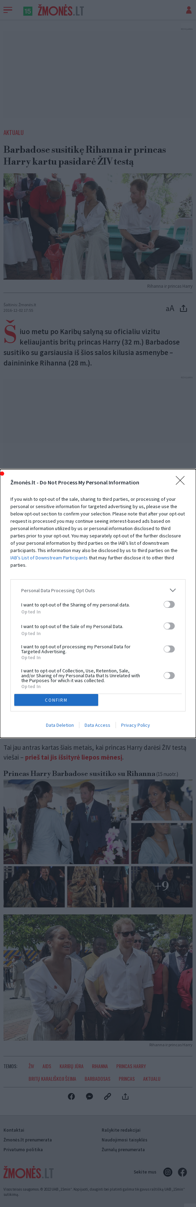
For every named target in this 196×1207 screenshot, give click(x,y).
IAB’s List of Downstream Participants (49, 558)
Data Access (97, 725)
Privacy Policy (135, 725)
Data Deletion (60, 725)
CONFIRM (56, 700)
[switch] (169, 604)
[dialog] (98, 603)
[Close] (182, 482)
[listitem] (98, 590)
